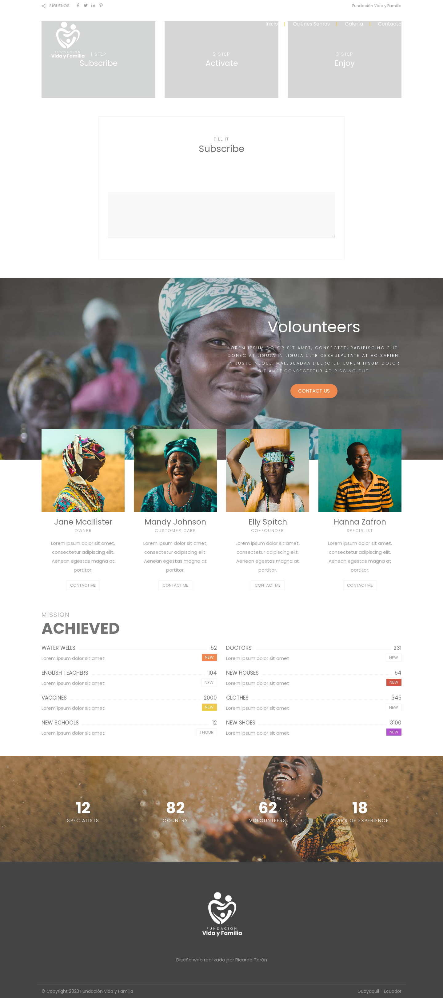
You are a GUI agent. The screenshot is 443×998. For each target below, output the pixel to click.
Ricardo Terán (251, 959)
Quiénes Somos (311, 23)
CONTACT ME (83, 585)
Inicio (271, 23)
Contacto (389, 23)
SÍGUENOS (59, 6)
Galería (354, 23)
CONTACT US (314, 390)
